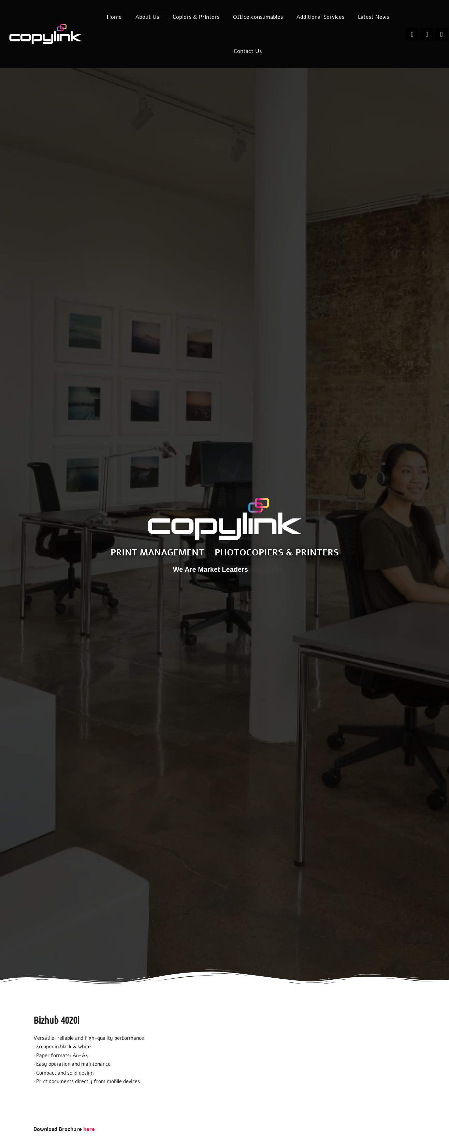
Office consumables (258, 17)
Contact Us (248, 51)
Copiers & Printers (196, 17)
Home (114, 17)
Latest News (373, 17)
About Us (147, 17)
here (89, 1129)
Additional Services (320, 17)
